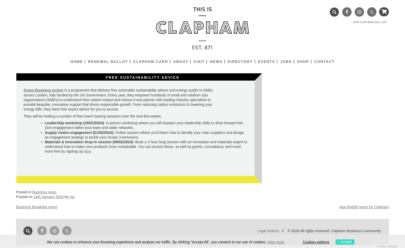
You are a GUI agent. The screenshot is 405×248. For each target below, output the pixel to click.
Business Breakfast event (36, 207)
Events (266, 61)
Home (76, 61)
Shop (303, 61)
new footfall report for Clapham (364, 207)
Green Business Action (44, 90)
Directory (240, 61)
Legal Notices (268, 231)
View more (275, 242)
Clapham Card (150, 61)
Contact (324, 61)
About (180, 61)
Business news (44, 192)
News (216, 61)
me (71, 197)
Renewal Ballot (108, 61)
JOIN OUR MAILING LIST (369, 22)
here (87, 151)
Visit (199, 61)
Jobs (286, 61)
